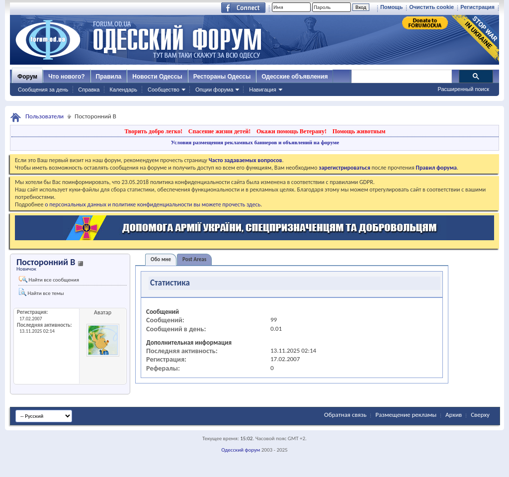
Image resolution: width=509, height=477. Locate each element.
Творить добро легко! (153, 131)
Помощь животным (359, 131)
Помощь (391, 7)
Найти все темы (41, 292)
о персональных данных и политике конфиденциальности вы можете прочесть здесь (152, 204)
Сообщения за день (43, 90)
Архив (453, 414)
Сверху (480, 414)
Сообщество (163, 90)
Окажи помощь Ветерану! (291, 131)
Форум (27, 76)
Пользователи (44, 116)
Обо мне (161, 259)
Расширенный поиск (463, 89)
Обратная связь (345, 414)
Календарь (123, 90)
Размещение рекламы (405, 414)
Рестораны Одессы (222, 76)
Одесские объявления (294, 76)
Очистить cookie (431, 7)
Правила (109, 76)
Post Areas (194, 259)
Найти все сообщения (49, 279)
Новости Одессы (157, 76)
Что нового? (66, 76)
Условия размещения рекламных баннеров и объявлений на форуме (255, 142)
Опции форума (214, 90)
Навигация (262, 90)
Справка (88, 90)
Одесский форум (240, 450)
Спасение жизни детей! (219, 131)
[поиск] (401, 77)
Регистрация (477, 7)
